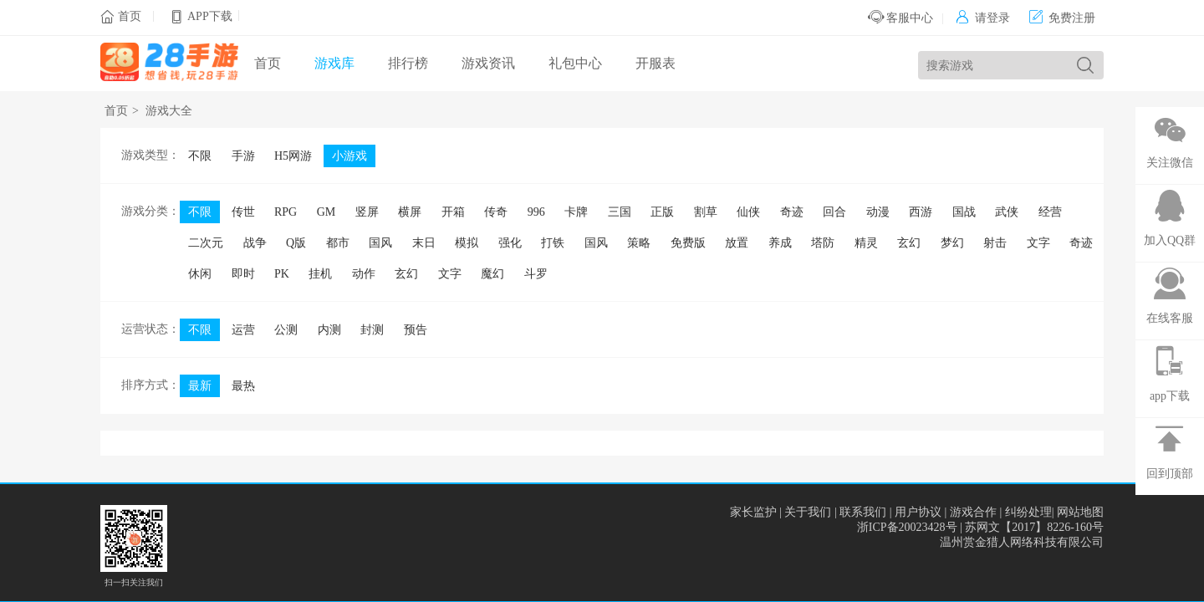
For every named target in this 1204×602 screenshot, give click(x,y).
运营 (243, 330)
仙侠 (748, 212)
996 (536, 212)
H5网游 (293, 156)
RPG (285, 212)
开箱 (453, 212)
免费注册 (1062, 18)
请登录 (983, 18)
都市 (337, 243)
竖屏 (367, 212)
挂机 (320, 274)
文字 (1038, 243)
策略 (638, 243)
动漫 (878, 212)
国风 (380, 243)
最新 (200, 386)
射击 (995, 243)
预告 (415, 330)
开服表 (655, 63)
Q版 (296, 243)
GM (326, 212)
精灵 (866, 243)
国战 (964, 212)
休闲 (200, 274)
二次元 (205, 243)
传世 (243, 212)
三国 (619, 212)
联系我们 (862, 512)
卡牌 (576, 212)
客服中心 (901, 18)
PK (281, 274)
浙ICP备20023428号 (907, 527)
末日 (424, 243)
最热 (243, 386)
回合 (834, 212)
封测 (372, 330)
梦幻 (952, 243)
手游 (243, 156)
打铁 (552, 243)
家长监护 (753, 512)
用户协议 (918, 512)
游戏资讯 (488, 63)
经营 (1050, 212)
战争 (255, 243)
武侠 (1006, 212)
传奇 (496, 212)
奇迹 (792, 212)
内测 (329, 330)
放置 (736, 243)
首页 (129, 16)
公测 (286, 330)
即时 (243, 274)
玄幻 (909, 243)
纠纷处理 (1028, 512)
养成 (780, 243)
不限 (200, 156)
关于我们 (807, 512)
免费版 (688, 243)
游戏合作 (973, 512)
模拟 (466, 243)
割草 (705, 212)
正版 (662, 212)
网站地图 (1080, 512)
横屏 (409, 212)
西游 (920, 212)
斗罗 (536, 274)
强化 (510, 243)
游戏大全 (168, 111)
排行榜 (408, 63)
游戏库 (334, 63)
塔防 (822, 243)
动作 (363, 274)
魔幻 (492, 274)
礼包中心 (575, 63)
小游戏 (349, 156)
